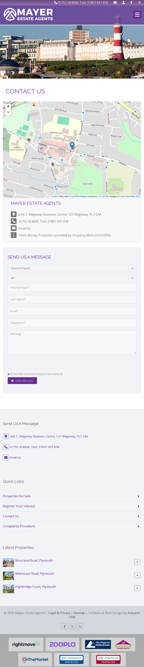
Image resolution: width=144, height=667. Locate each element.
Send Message (22, 380)
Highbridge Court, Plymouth (35, 587)
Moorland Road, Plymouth (34, 560)
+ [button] (8, 107)
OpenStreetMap (78, 196)
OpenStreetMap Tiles (130, 196)
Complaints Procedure (19, 526)
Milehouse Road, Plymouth (34, 573)
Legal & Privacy (59, 613)
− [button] (8, 112)
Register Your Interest (19, 506)
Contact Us (11, 516)
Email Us (24, 228)
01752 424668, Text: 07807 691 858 (81, 2)
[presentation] (31, 364)
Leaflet (54, 196)
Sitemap (79, 613)
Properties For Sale (17, 496)
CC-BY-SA (104, 196)
